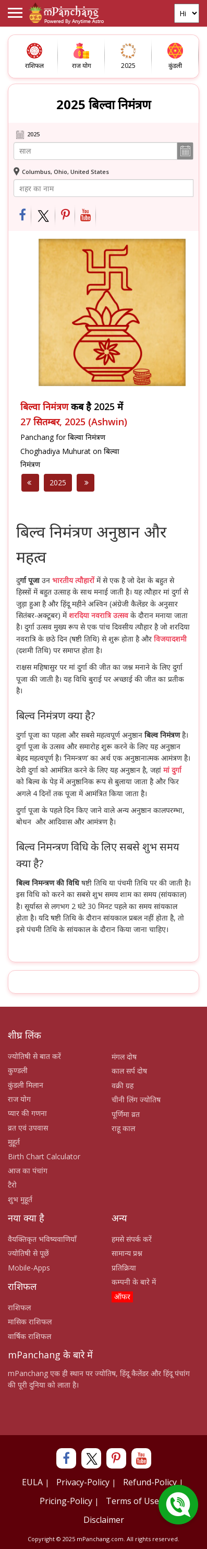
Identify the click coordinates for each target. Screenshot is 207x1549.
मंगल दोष (124, 1057)
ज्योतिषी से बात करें (34, 1056)
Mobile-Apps (29, 1268)
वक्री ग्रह (122, 1085)
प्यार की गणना (27, 1113)
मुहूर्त (14, 1142)
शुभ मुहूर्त (20, 1199)
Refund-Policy (150, 1482)
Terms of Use (132, 1501)
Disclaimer (103, 1519)
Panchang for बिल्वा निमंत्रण (62, 437)
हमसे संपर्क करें (132, 1239)
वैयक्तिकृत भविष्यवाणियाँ (42, 1239)
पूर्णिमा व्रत (126, 1114)
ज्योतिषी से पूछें (28, 1253)
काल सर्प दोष (129, 1071)
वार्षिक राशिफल (29, 1336)
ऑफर (122, 1296)
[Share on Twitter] (43, 216)
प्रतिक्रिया (124, 1268)
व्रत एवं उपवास (28, 1128)
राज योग (19, 1099)
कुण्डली (18, 1070)
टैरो (12, 1185)
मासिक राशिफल (30, 1321)
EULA (32, 1482)
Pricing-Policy (66, 1501)
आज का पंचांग (27, 1170)
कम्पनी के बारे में (134, 1282)
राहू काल (123, 1128)
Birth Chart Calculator (44, 1156)
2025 (58, 482)
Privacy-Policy (82, 1482)
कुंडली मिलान (25, 1085)
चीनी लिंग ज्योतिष (136, 1099)
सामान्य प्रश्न (127, 1253)
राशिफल (19, 1307)
